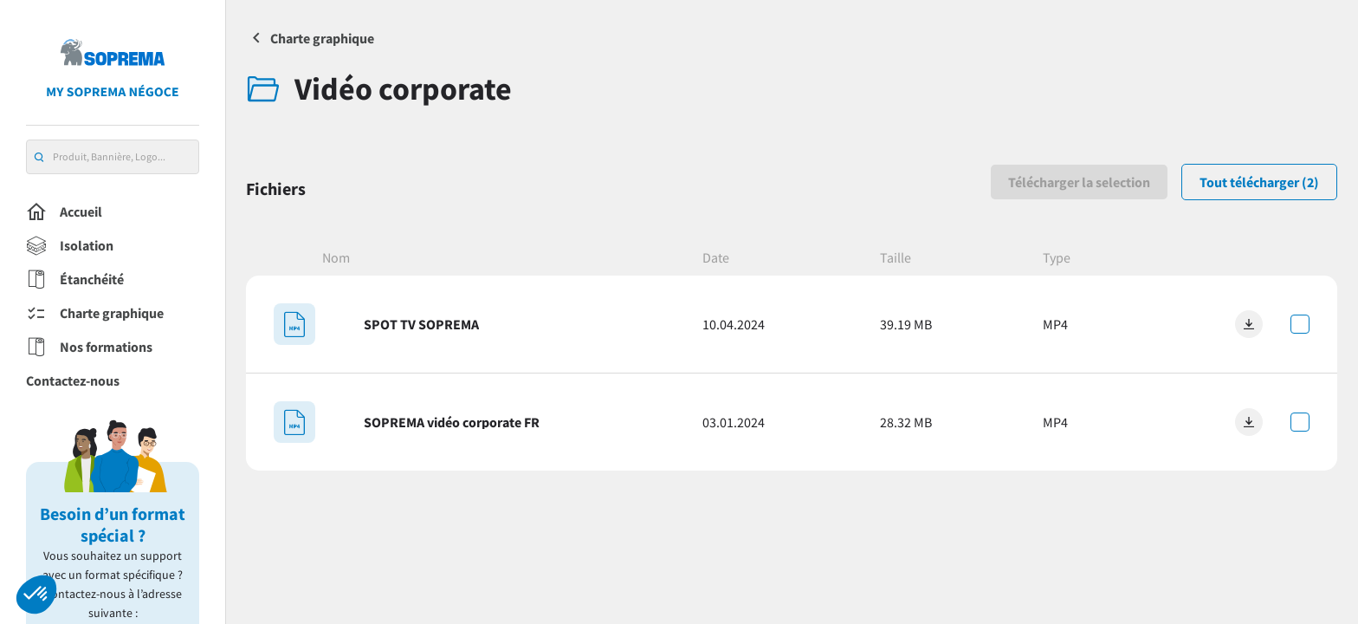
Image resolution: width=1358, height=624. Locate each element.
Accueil (64, 212)
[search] (39, 157)
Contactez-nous (73, 380)
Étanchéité (75, 280)
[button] (36, 594)
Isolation (69, 246)
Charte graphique (95, 313)
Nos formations (89, 347)
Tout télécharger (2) (1259, 182)
